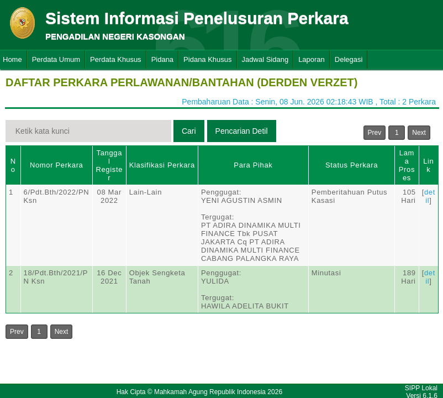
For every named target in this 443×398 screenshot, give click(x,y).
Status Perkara (351, 165)
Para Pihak (253, 165)
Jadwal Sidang (265, 59)
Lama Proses (407, 165)
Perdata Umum (56, 59)
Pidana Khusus (207, 59)
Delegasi (349, 59)
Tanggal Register (109, 165)
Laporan (311, 59)
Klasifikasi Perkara (162, 165)
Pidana (162, 59)
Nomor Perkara (56, 165)
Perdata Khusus (115, 59)
